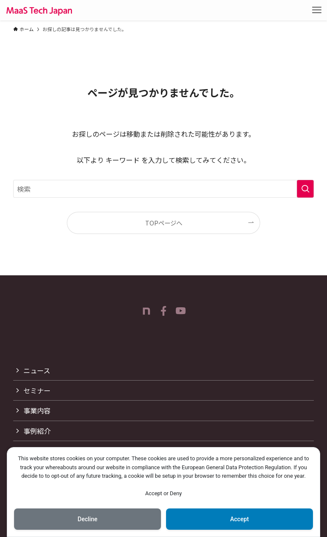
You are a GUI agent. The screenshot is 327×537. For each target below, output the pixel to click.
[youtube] (180, 311)
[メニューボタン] (317, 10)
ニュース (36, 370)
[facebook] (163, 311)
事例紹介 (37, 431)
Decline (87, 519)
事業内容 (37, 410)
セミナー (37, 390)
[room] (146, 311)
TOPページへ (163, 222)
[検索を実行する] (305, 189)
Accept (239, 519)
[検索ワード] (163, 189)
